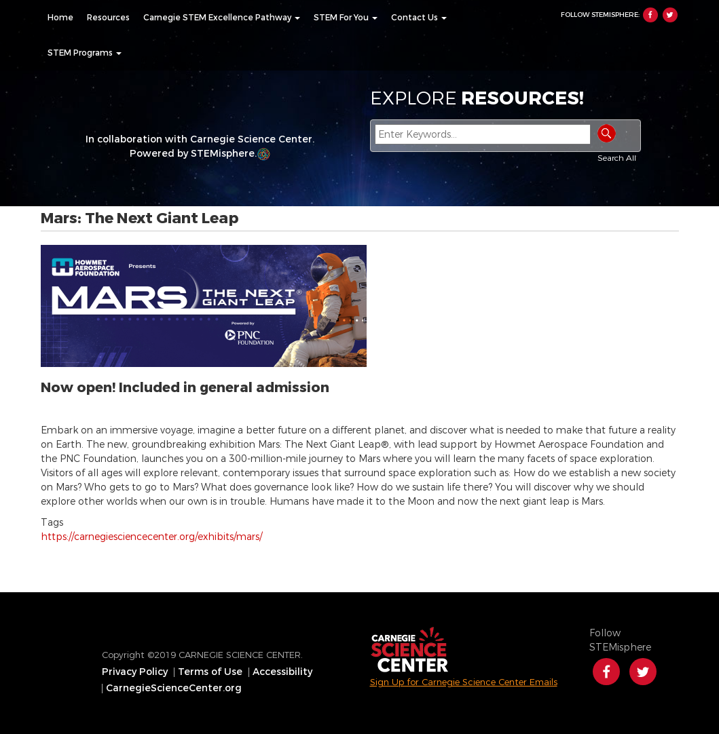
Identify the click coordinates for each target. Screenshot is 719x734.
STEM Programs (85, 53)
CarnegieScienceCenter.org (174, 688)
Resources (108, 18)
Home (60, 18)
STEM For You (345, 18)
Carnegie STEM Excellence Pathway (221, 18)
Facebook (650, 14)
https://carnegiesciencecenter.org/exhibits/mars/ (151, 536)
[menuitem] (60, 17)
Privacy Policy (135, 672)
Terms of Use (210, 672)
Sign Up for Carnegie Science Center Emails (463, 682)
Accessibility (282, 672)
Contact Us (419, 18)
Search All (616, 158)
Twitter (670, 14)
